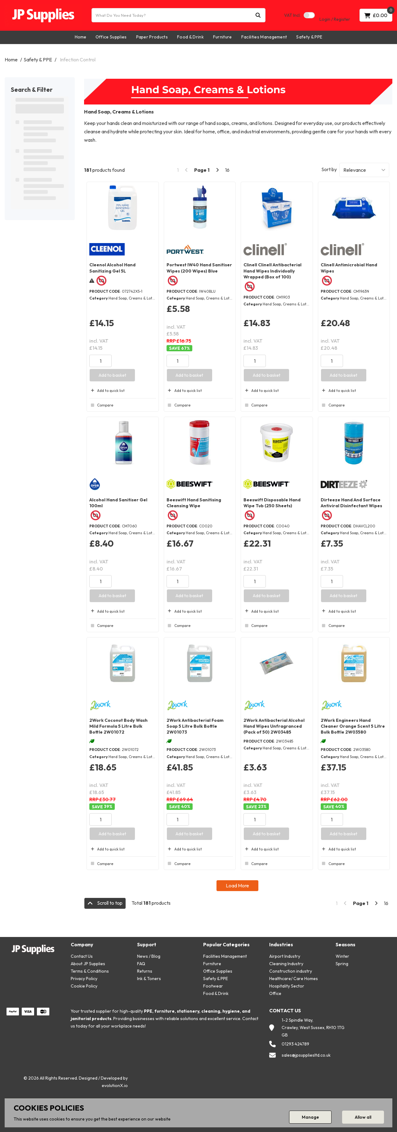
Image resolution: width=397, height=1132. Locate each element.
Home (80, 37)
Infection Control (78, 59)
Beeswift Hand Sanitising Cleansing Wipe (194, 502)
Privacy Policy (84, 978)
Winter (342, 956)
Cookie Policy (84, 986)
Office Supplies (111, 37)
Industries (281, 945)
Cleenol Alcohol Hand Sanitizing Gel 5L (112, 267)
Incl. (292, 15)
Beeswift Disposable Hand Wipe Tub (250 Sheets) (272, 502)
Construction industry (290, 971)
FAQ (141, 963)
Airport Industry (284, 956)
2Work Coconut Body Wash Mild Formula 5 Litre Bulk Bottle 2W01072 (118, 726)
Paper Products (152, 37)
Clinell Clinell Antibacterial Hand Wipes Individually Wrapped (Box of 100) (272, 270)
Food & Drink (190, 37)
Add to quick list (107, 390)
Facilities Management (264, 37)
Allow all (363, 1117)
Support (146, 945)
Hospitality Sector (286, 986)
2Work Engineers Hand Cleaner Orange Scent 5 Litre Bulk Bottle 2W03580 (353, 726)
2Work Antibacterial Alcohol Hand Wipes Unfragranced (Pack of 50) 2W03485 (274, 726)
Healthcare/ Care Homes (293, 978)
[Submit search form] (258, 15)
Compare (101, 405)
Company (82, 945)
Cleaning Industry (286, 963)
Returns (144, 971)
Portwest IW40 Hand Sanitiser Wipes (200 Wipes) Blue (199, 267)
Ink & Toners (149, 978)
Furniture (222, 37)
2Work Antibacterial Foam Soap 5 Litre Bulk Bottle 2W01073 (195, 726)
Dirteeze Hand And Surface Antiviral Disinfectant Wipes (351, 502)
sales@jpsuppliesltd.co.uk (306, 1055)
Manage (310, 1117)
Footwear (213, 986)
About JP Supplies (88, 963)
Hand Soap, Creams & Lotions (134, 298)
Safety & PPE (309, 37)
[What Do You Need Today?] (178, 15)
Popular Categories (226, 945)
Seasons (345, 945)
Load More (237, 885)
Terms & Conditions (90, 971)
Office (275, 993)
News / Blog (148, 956)
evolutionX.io (115, 1085)
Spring (342, 963)
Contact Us (82, 956)
